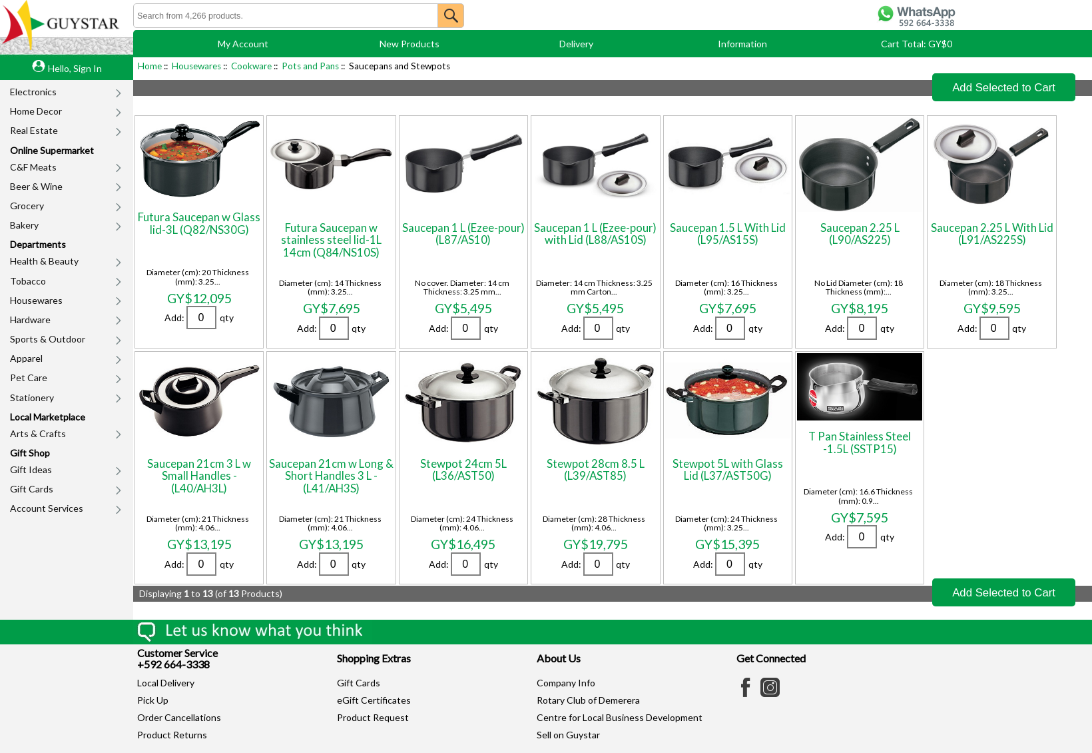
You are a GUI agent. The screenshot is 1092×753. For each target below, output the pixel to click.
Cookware (251, 66)
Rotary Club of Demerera (588, 700)
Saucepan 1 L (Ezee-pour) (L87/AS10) (463, 234)
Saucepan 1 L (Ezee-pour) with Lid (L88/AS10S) (595, 234)
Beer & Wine (36, 186)
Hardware (30, 319)
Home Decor (36, 111)
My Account (243, 43)
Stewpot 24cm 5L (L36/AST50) (463, 469)
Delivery (576, 43)
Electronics (33, 91)
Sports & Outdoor (47, 339)
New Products (409, 43)
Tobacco (28, 281)
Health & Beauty (44, 261)
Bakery (24, 225)
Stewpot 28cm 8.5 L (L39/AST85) (596, 469)
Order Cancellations (179, 717)
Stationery (32, 397)
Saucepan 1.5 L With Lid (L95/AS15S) (728, 234)
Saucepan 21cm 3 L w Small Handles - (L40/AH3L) (199, 475)
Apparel (26, 358)
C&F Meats (33, 167)
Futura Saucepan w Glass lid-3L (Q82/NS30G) (199, 223)
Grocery (27, 205)
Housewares (36, 300)
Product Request (373, 717)
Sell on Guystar (568, 734)
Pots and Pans (310, 66)
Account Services (46, 508)
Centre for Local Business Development (619, 717)
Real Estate (34, 130)
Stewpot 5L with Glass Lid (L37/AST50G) (728, 469)
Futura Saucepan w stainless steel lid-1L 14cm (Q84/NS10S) (331, 240)
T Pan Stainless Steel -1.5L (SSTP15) (859, 442)
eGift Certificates (374, 700)
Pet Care (28, 377)
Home (150, 66)
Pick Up (152, 700)
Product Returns (172, 734)
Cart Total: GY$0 (916, 43)
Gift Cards (31, 488)
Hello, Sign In (75, 68)
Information (742, 43)
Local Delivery (165, 682)
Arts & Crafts (38, 433)
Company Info (566, 682)
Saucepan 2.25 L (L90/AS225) (860, 234)
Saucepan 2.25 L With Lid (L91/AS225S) (992, 234)
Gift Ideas (31, 469)
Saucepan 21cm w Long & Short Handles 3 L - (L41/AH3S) (331, 475)
